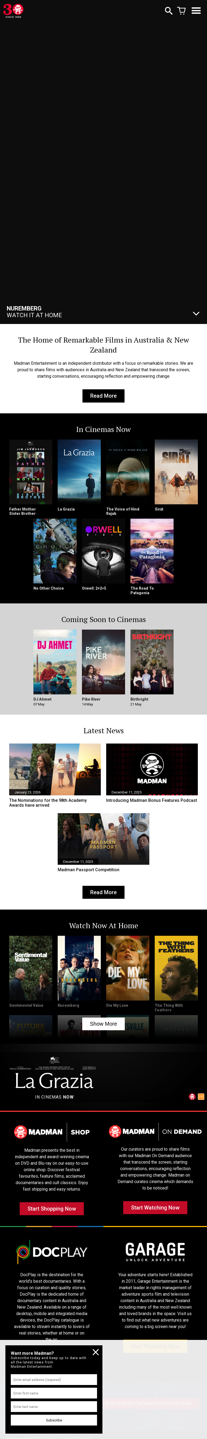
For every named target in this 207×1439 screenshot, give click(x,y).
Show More (103, 1027)
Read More (103, 397)
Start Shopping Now (51, 1214)
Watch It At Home (34, 312)
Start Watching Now (155, 1213)
